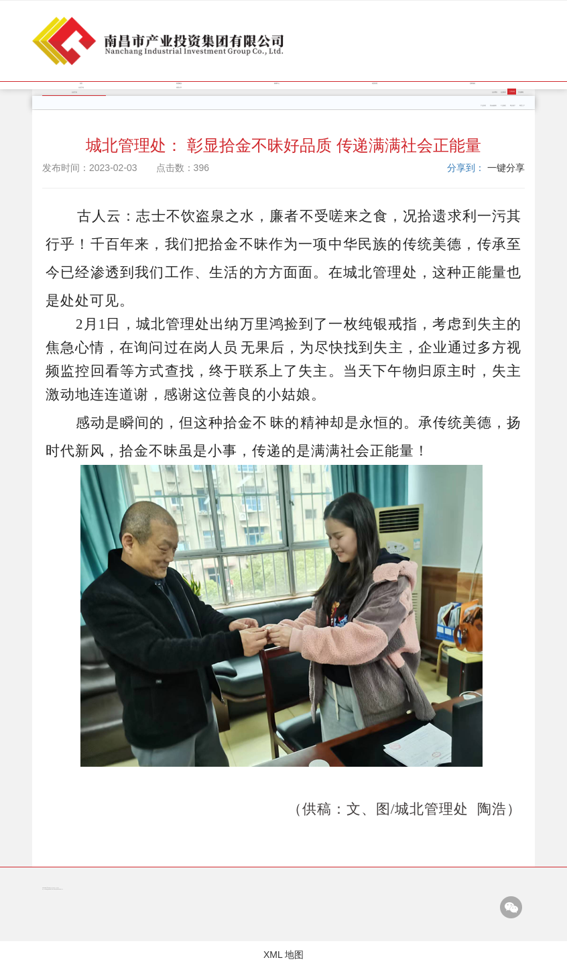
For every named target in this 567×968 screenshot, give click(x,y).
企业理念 (494, 92)
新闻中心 (276, 83)
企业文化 (81, 87)
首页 (81, 83)
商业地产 (512, 105)
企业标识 (503, 92)
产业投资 (483, 105)
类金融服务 (493, 105)
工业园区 (503, 105)
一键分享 (506, 167)
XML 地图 (283, 954)
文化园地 (520, 92)
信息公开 (179, 87)
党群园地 (472, 83)
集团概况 (179, 83)
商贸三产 (522, 105)
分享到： (466, 167)
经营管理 (374, 83)
